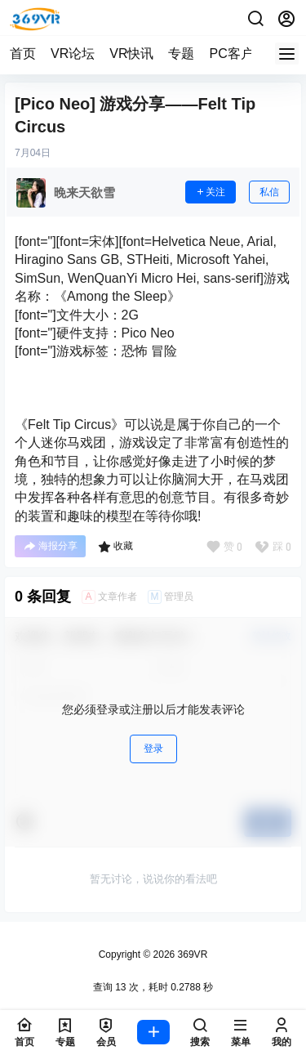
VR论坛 (73, 53)
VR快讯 (131, 53)
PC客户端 (237, 53)
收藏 (115, 546)
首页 (23, 53)
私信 (269, 192)
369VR (191, 954)
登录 (153, 748)
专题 (181, 53)
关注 (210, 192)
